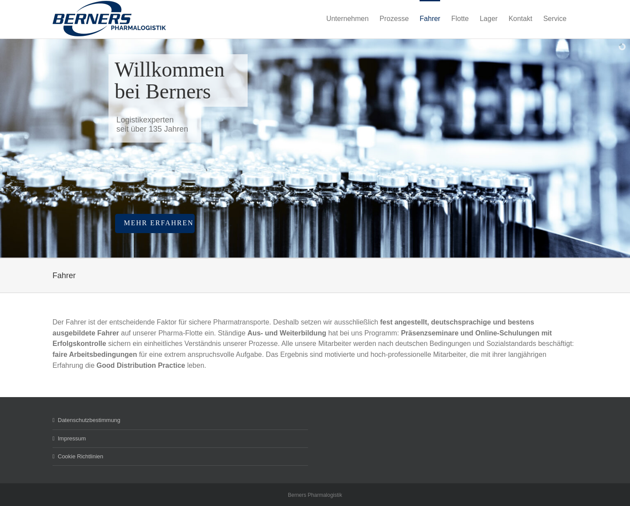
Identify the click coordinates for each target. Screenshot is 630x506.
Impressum (72, 438)
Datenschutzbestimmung (89, 420)
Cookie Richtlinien (80, 456)
